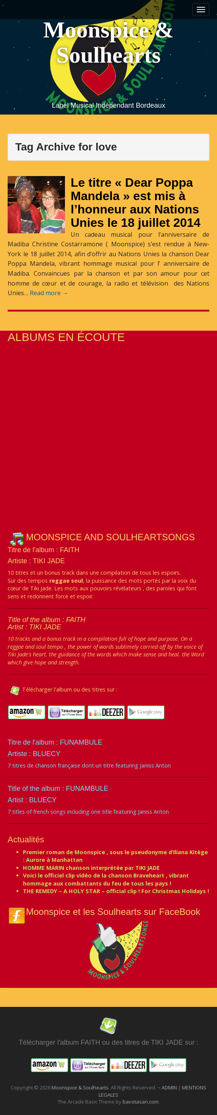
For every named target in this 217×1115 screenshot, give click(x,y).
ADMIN (170, 1087)
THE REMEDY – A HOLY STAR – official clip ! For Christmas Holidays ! (116, 891)
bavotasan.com (141, 1101)
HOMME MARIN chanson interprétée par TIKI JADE (91, 867)
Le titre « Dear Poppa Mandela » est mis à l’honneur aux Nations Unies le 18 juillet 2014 (136, 203)
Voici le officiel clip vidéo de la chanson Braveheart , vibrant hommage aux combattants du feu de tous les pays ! (106, 879)
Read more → (49, 293)
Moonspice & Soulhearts (108, 42)
